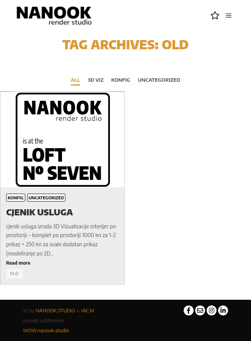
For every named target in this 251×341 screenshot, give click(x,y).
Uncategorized (159, 80)
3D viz (95, 80)
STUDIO (66, 310)
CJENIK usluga (39, 212)
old (14, 273)
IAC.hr (88, 310)
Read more (18, 263)
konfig (120, 80)
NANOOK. (47, 310)
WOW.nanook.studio (46, 330)
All (75, 80)
